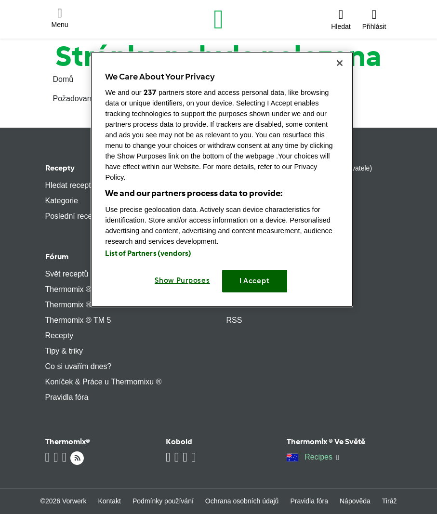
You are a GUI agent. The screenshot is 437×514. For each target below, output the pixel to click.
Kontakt (109, 501)
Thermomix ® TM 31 (80, 305)
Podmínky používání (163, 501)
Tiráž (389, 501)
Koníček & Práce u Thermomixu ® (103, 382)
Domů (63, 79)
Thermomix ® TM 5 (78, 320)
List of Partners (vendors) (148, 253)
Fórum (56, 256)
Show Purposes (182, 280)
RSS (234, 320)
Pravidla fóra (67, 397)
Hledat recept (68, 185)
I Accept (254, 281)
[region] (222, 179)
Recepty (60, 167)
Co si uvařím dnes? (78, 366)
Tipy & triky (64, 351)
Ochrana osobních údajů (242, 501)
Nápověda (355, 501)
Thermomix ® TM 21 (80, 289)
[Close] (339, 63)
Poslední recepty (74, 216)
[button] (60, 19)
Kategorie (62, 201)
